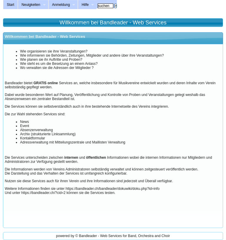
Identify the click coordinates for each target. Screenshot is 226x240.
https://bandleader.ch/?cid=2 (43, 193)
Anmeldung (61, 5)
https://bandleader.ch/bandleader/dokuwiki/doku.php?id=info (112, 189)
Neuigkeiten (31, 5)
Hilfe (86, 5)
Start (10, 5)
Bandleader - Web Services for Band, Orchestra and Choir (124, 236)
